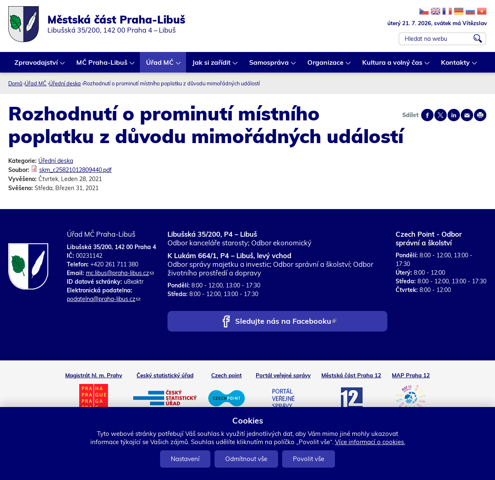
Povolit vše (308, 459)
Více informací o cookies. (370, 442)
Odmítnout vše (246, 459)
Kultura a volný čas (392, 65)
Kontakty (456, 65)
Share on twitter (440, 115)
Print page (480, 115)
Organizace (326, 65)
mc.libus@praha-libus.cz (120, 273)
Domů (15, 83)
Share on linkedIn (454, 115)
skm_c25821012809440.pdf (75, 170)
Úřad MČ (160, 65)
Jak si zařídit (212, 65)
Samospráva (269, 65)
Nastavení (185, 459)
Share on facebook (427, 115)
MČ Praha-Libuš (102, 65)
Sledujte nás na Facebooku (285, 321)
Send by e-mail (467, 115)
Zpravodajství (36, 65)
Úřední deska (65, 83)
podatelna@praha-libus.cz (103, 299)
